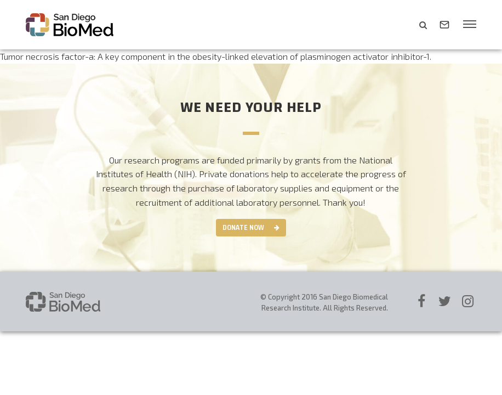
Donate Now (243, 227)
